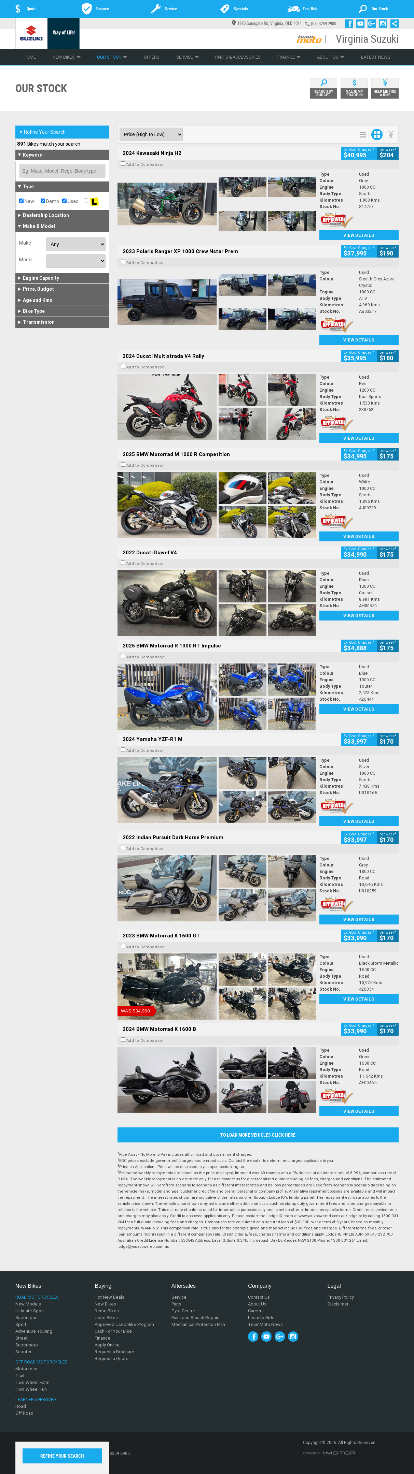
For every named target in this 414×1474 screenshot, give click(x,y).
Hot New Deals (109, 1297)
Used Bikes (106, 1317)
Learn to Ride (261, 1317)
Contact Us (259, 1297)
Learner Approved (35, 1399)
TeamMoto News (265, 1324)
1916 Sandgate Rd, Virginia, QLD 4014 (267, 23)
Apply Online (107, 1345)
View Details (358, 235)
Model (25, 260)
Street (21, 1338)
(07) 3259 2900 (323, 23)
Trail (19, 1375)
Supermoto (26, 1345)
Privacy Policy (341, 1297)
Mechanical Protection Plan (198, 1324)
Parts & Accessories (238, 57)
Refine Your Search (42, 132)
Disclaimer (338, 1304)
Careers (256, 1311)
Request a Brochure (114, 1352)
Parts (176, 1304)
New (26, 201)
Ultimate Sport (29, 1311)
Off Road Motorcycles (41, 1362)
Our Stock (112, 57)
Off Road (24, 1413)
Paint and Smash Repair (194, 1317)
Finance (289, 57)
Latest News (375, 57)
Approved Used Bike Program (124, 1324)
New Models (28, 1304)
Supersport (26, 1317)
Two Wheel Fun (31, 1389)
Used (70, 201)
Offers (152, 57)
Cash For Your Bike (113, 1331)
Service (187, 57)
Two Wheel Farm (32, 1382)
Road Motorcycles (37, 1297)
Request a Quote (111, 1358)
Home (30, 57)
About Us (330, 57)
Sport (20, 1324)
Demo (50, 201)
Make (25, 243)
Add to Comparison (145, 164)
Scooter (23, 1352)
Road (20, 1406)
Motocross (26, 1369)
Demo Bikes (107, 1311)
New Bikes (67, 57)
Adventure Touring (33, 1331)
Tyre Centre (183, 1311)
